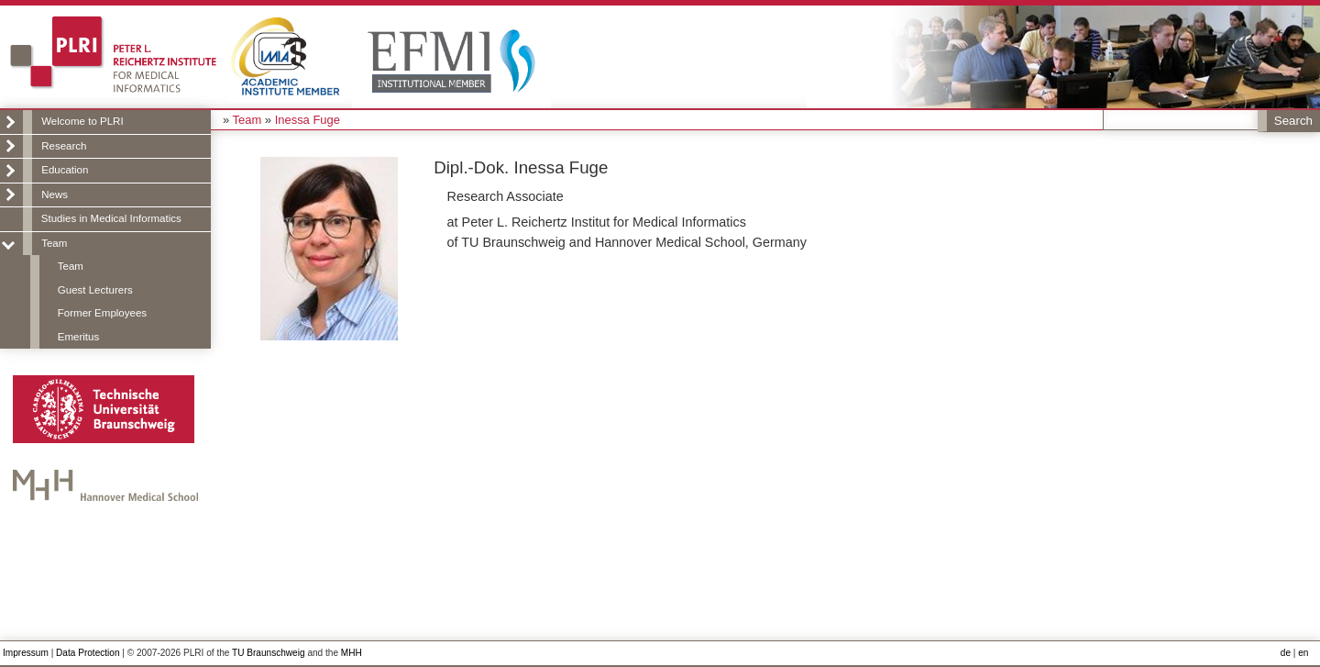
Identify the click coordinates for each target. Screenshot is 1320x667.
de (1286, 653)
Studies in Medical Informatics (111, 218)
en (1303, 653)
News (54, 194)
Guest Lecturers (95, 289)
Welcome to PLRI (82, 121)
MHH (351, 653)
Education (64, 169)
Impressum (26, 653)
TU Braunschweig (268, 653)
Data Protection (87, 653)
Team (54, 243)
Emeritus (78, 336)
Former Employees (102, 312)
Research (63, 145)
